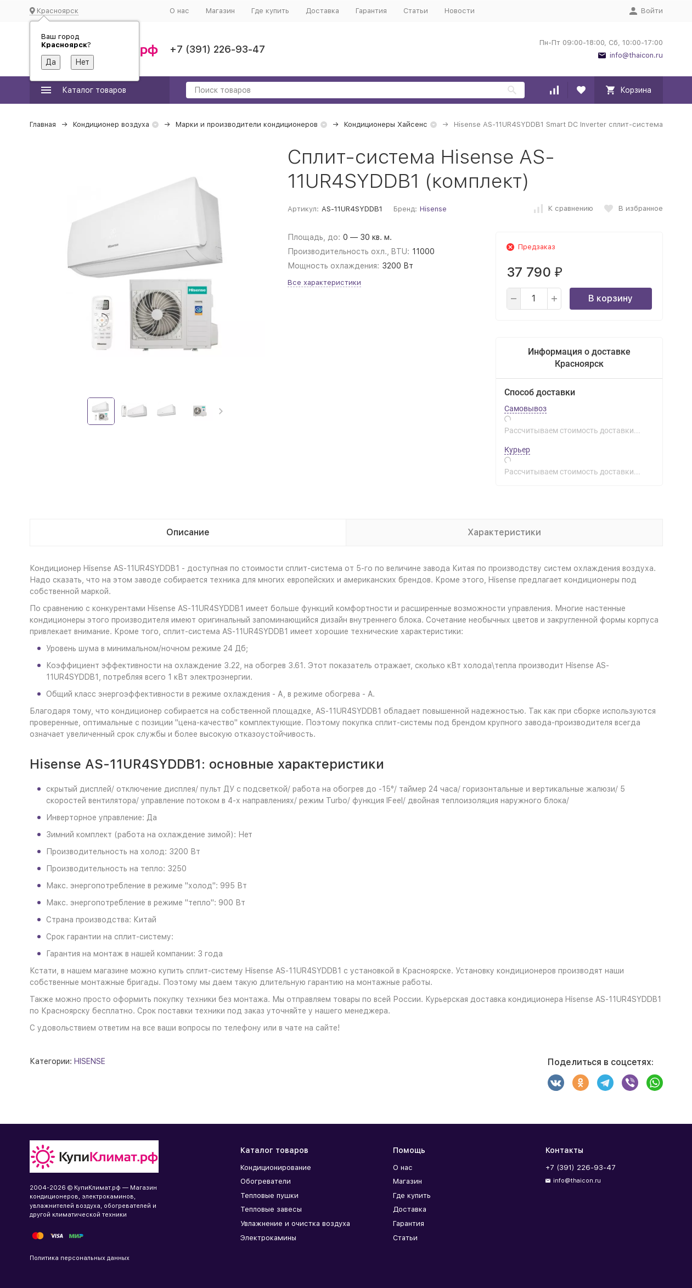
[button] (221, 411)
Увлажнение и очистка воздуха (295, 1223)
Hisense (433, 209)
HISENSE (89, 1061)
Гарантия (371, 11)
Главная (43, 124)
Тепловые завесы (271, 1209)
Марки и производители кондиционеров (247, 124)
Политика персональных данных (80, 1258)
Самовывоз (525, 408)
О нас (179, 11)
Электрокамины (268, 1238)
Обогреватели (265, 1181)
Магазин (220, 11)
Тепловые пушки (269, 1195)
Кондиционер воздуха (111, 124)
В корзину (610, 298)
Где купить (270, 11)
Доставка (322, 11)
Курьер (517, 449)
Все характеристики (324, 282)
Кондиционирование (275, 1167)
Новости (460, 11)
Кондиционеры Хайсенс (385, 124)
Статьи (415, 11)
